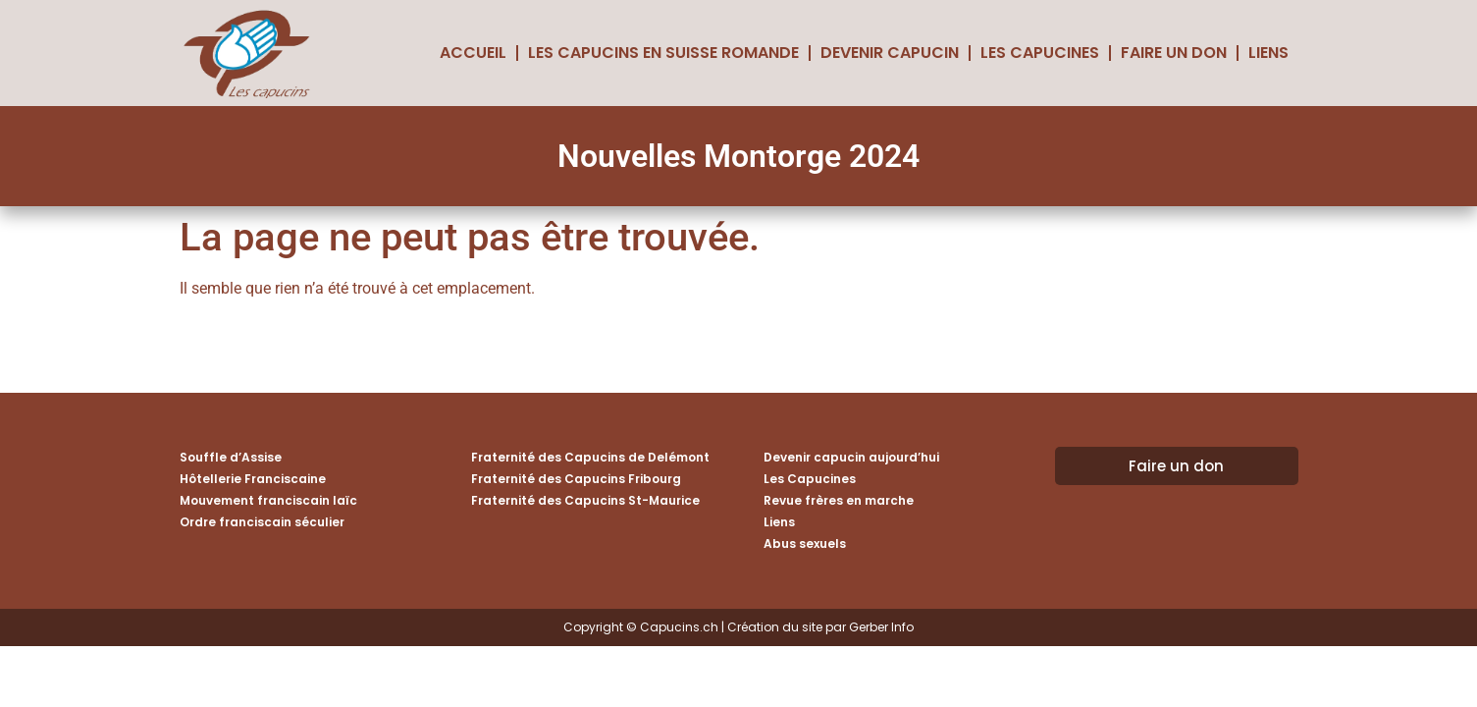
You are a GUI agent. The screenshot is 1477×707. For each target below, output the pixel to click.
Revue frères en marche (839, 500)
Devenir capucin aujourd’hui (851, 457)
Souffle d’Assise (231, 457)
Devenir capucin (889, 52)
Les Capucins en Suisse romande (663, 52)
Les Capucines (1039, 52)
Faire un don (1174, 52)
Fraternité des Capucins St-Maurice (585, 500)
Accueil (473, 52)
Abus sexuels (805, 543)
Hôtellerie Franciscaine (253, 478)
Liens (1268, 52)
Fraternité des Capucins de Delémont (590, 457)
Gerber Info (881, 627)
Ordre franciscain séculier (262, 522)
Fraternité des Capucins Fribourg (576, 478)
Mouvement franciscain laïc (268, 500)
